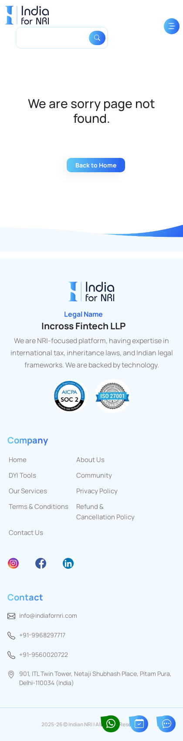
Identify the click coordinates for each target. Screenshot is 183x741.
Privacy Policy (97, 490)
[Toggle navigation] (172, 26)
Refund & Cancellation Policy (105, 511)
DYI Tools (22, 475)
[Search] (53, 38)
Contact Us (26, 532)
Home (18, 459)
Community (94, 475)
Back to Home (95, 165)
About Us (90, 459)
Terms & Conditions (38, 506)
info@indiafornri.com (48, 615)
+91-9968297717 (42, 635)
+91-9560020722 (43, 654)
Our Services (28, 490)
